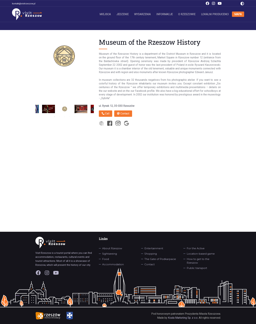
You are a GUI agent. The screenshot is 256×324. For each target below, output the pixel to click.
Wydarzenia (143, 14)
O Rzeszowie (187, 14)
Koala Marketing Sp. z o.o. (183, 317)
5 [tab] (74, 116)
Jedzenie (123, 14)
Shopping (150, 253)
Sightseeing (109, 253)
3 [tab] (64, 116)
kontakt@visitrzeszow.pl (23, 3)
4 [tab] (69, 116)
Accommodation (113, 264)
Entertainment (153, 248)
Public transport (197, 268)
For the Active (196, 248)
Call (105, 113)
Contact (123, 113)
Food (105, 259)
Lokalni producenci (215, 14)
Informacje (165, 14)
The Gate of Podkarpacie (160, 259)
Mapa (238, 14)
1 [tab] (54, 116)
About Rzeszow (112, 248)
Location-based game (201, 253)
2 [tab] (59, 116)
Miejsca (105, 14)
